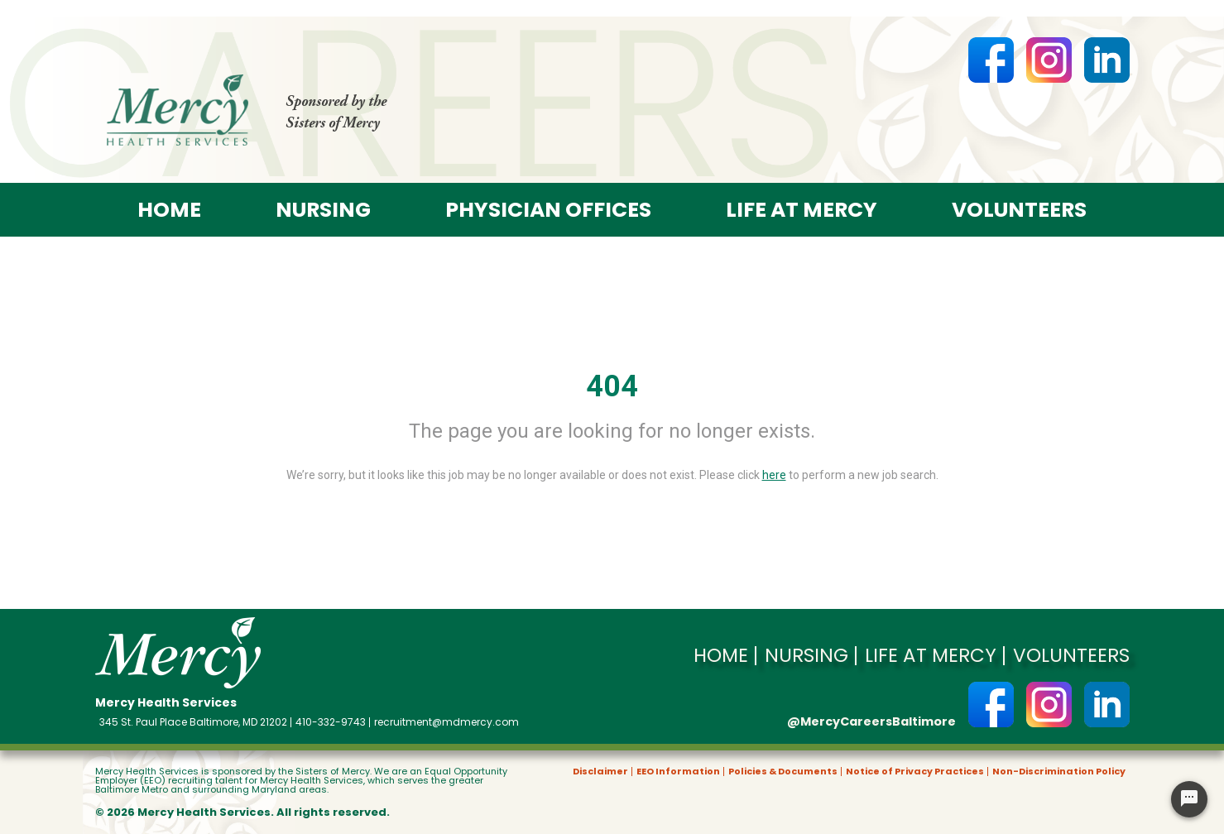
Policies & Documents (783, 771)
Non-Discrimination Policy (1059, 771)
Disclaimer (600, 771)
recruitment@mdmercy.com (446, 722)
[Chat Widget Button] (1189, 799)
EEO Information (678, 771)
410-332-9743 (330, 722)
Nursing (323, 209)
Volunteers (1019, 209)
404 (612, 386)
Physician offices (548, 209)
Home (169, 209)
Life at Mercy (801, 209)
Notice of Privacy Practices (915, 771)
